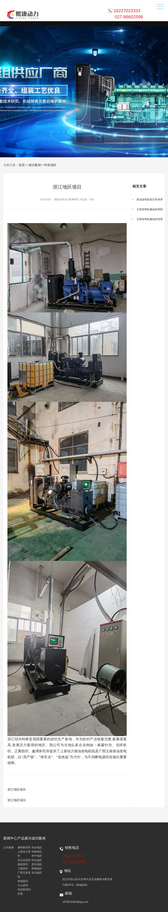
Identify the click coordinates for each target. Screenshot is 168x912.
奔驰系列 (23, 881)
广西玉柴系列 (24, 874)
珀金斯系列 (24, 889)
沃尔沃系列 (24, 860)
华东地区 (50, 165)
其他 (20, 893)
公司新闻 (8, 847)
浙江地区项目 (16, 789)
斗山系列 (23, 885)
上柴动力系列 (24, 853)
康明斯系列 (24, 847)
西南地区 (37, 868)
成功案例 (34, 165)
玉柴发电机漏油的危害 (149, 219)
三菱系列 (23, 868)
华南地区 (37, 851)
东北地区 (37, 872)
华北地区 (37, 860)
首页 (22, 165)
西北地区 (37, 864)
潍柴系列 (23, 864)
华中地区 (37, 855)
